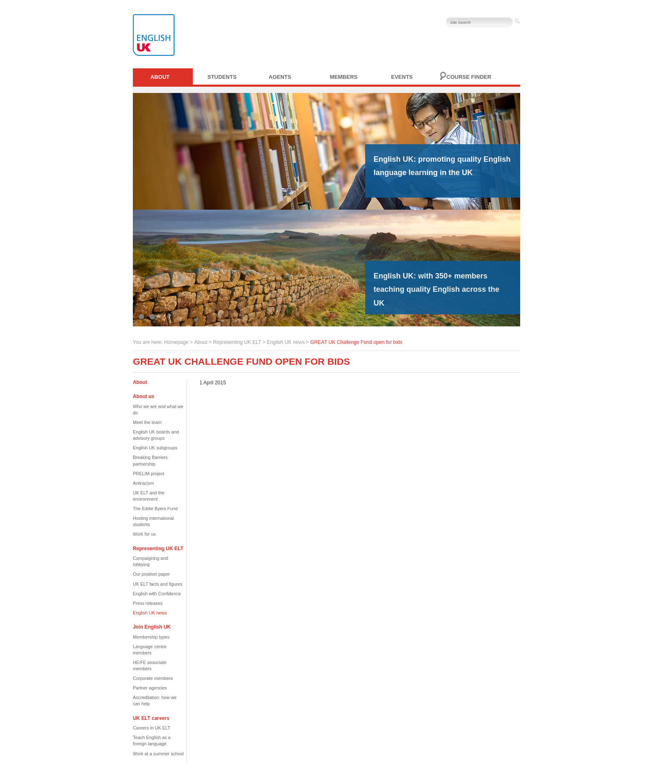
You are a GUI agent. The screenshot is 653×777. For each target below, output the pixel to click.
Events (402, 77)
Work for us (144, 533)
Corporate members (153, 678)
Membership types (151, 636)
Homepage (176, 342)
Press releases (147, 603)
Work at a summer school (158, 753)
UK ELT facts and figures (157, 584)
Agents (280, 77)
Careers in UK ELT (151, 727)
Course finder (468, 77)
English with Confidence (157, 593)
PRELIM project (148, 473)
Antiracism (143, 483)
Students (222, 77)
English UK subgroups (155, 447)
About (159, 77)
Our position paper (151, 573)
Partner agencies (150, 687)
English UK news (286, 342)
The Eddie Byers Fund (155, 508)
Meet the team (147, 422)
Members (343, 77)
